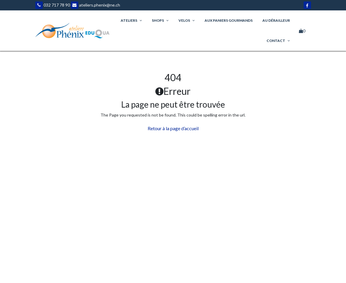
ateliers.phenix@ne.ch (95, 4)
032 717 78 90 (52, 4)
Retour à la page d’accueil (173, 128)
